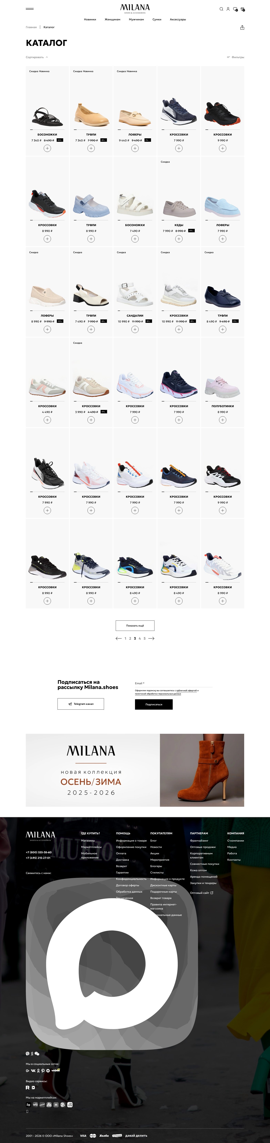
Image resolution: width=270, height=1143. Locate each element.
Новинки (90, 19)
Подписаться (154, 704)
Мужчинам (136, 19)
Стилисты (157, 872)
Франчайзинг (199, 840)
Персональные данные (166, 915)
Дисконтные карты (163, 885)
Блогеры (156, 866)
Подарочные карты (163, 891)
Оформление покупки (131, 847)
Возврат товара (161, 898)
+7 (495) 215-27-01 (38, 857)
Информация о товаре (131, 840)
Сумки (157, 19)
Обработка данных (129, 891)
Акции (154, 853)
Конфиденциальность (131, 879)
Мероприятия (159, 859)
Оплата (121, 853)
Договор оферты (127, 885)
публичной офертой (186, 690)
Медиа (232, 847)
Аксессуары (178, 19)
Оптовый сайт (202, 892)
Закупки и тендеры (203, 883)
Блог (153, 840)
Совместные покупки (204, 864)
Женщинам (112, 19)
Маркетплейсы (91, 847)
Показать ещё (135, 625)
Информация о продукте (167, 879)
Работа (232, 853)
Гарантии (122, 872)
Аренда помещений (203, 876)
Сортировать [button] (35, 57)
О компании (235, 840)
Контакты (234, 859)
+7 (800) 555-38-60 (39, 852)
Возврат (121, 866)
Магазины (88, 840)
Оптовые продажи (203, 847)
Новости (156, 847)
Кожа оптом (198, 870)
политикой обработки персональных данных (158, 693)
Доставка (122, 859)
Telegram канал (81, 704)
